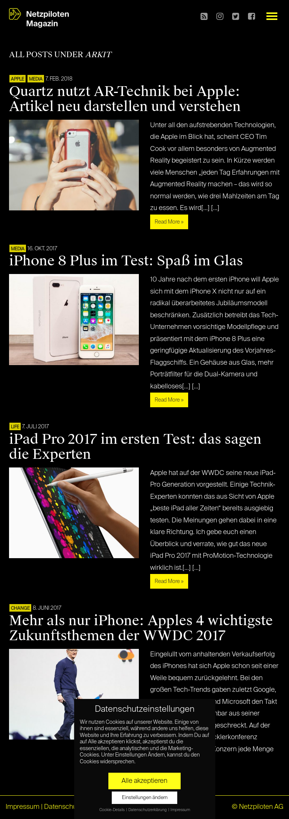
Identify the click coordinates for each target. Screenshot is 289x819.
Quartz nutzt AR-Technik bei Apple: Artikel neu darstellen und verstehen (125, 99)
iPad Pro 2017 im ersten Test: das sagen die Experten (135, 447)
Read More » (169, 222)
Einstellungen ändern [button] (144, 797)
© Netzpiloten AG (257, 807)
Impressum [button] (180, 810)
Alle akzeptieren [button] (144, 781)
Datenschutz (63, 807)
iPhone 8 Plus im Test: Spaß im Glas (126, 260)
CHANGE (20, 608)
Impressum (23, 807)
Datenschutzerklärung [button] (147, 810)
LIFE (15, 427)
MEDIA (36, 79)
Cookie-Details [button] (112, 810)
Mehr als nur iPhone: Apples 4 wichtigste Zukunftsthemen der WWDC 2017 (141, 628)
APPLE (17, 79)
